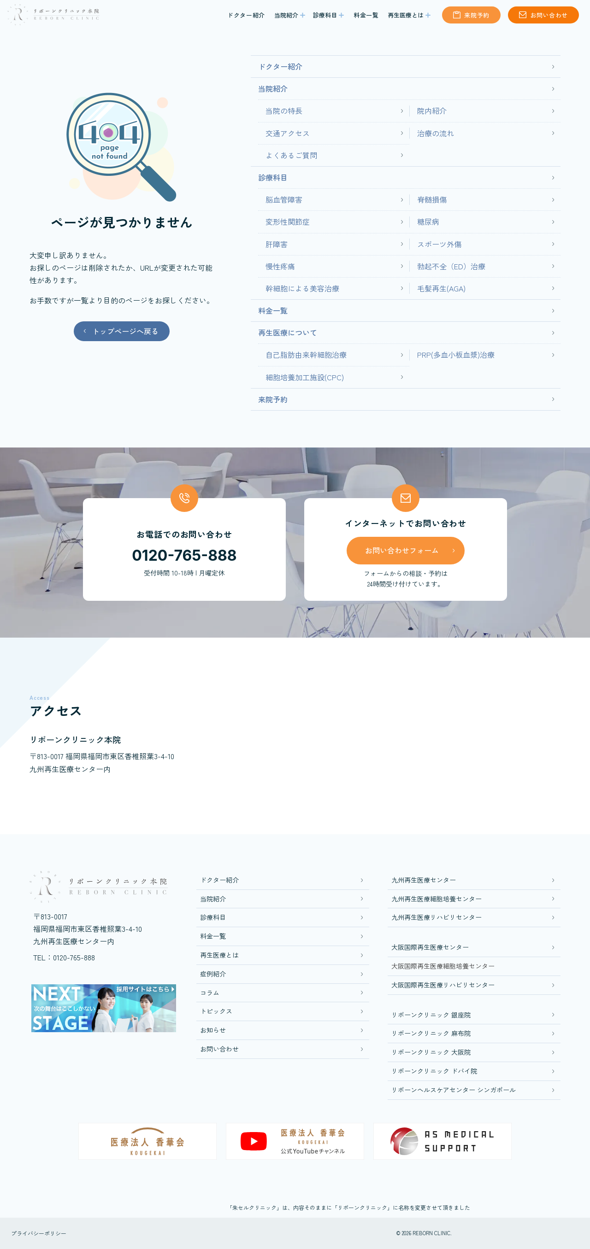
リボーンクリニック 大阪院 (431, 1052)
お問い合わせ (549, 18)
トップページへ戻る (125, 331)
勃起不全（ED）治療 (451, 266)
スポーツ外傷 (439, 244)
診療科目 (325, 18)
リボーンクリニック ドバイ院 (434, 1070)
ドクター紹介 (246, 18)
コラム (209, 992)
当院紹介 (286, 18)
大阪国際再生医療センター (430, 947)
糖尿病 (428, 221)
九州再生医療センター (423, 879)
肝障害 (277, 244)
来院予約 (477, 18)
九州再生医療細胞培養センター (436, 898)
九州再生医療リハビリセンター (436, 917)
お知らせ (213, 1029)
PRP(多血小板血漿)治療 (456, 354)
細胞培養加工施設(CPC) (305, 377)
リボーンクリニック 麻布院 (431, 1033)
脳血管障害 (284, 199)
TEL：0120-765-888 (64, 957)
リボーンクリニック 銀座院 (431, 1014)
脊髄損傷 (432, 199)
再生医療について (287, 332)
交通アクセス (288, 133)
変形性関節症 (288, 221)
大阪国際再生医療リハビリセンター (443, 984)
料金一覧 (366, 18)
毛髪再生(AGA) (441, 288)
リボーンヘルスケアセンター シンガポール (453, 1089)
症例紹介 (213, 973)
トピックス (216, 1011)
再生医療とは (406, 18)
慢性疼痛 (280, 266)
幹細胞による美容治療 (302, 288)
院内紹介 (432, 110)
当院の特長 (284, 110)
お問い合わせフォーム (402, 550)
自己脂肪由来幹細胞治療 (306, 354)
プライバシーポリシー (38, 1233)
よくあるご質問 (291, 155)
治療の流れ (435, 133)
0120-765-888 (184, 555)
